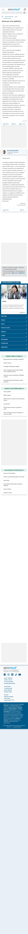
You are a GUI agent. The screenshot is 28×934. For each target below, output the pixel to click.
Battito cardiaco (7, 380)
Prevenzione (14, 325)
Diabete (4, 550)
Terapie (14, 321)
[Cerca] (25, 12)
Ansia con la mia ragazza (9, 458)
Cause (14, 309)
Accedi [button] (5, 629)
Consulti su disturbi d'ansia (14, 373)
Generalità (14, 301)
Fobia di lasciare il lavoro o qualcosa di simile (13, 393)
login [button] (13, 258)
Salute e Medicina (8, 641)
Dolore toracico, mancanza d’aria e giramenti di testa (14, 384)
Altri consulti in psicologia (14, 455)
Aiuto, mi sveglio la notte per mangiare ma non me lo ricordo (13, 398)
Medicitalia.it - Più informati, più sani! (14, 9)
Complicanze (14, 328)
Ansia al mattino (7, 474)
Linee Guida (6, 662)
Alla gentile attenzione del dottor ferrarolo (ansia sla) (13, 366)
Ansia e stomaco (7, 347)
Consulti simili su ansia (14, 341)
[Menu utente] (25, 9)
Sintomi (14, 305)
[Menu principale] (3, 9)
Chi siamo (6, 646)
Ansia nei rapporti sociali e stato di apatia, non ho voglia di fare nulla (13, 355)
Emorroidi (4, 531)
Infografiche (14, 332)
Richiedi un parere (14, 223)
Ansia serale (6, 465)
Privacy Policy (7, 649)
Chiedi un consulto (8, 631)
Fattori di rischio (14, 313)
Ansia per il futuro (8, 477)
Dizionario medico (8, 643)
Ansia (4, 286)
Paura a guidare (7, 376)
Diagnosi (14, 317)
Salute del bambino (7, 586)
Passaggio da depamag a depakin (11, 351)
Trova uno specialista (8, 633)
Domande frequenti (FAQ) (9, 634)
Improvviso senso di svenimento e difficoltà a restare (14, 361)
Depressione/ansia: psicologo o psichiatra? (14, 344)
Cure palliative (6, 568)
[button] (5, 124)
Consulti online (7, 637)
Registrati (10, 629)
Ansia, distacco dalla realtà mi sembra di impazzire (13, 469)
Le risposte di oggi (8, 639)
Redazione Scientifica (8, 648)
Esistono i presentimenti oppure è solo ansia (14, 461)
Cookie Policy (7, 651)
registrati (21, 258)
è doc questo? (7, 388)
